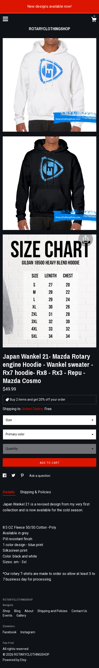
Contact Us (79, 611)
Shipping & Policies (35, 492)
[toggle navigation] (5, 19)
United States (32, 409)
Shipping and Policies (52, 611)
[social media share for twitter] (14, 475)
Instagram (28, 632)
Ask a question (39, 475)
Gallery (21, 615)
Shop (7, 611)
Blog (17, 611)
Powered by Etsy (14, 660)
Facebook (10, 632)
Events (8, 615)
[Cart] (93, 20)
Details (9, 492)
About (29, 611)
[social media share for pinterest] (23, 475)
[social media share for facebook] (5, 475)
